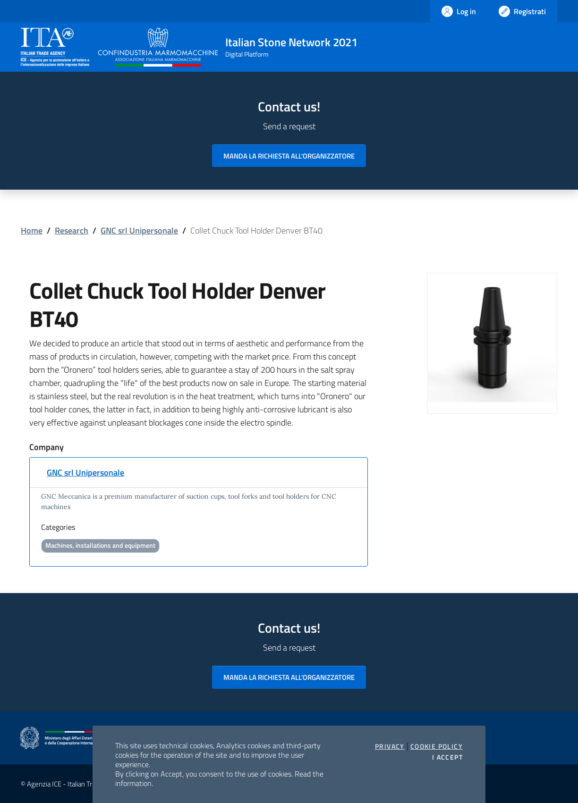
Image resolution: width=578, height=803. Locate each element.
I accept (447, 757)
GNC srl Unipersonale (139, 230)
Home (31, 230)
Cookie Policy (436, 746)
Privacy (390, 746)
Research (71, 230)
